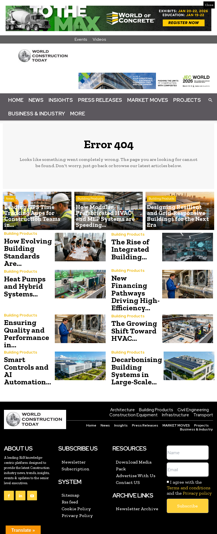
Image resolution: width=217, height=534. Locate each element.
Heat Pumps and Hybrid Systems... (23, 281)
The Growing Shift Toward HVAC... (132, 315)
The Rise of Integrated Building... (128, 249)
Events (81, 39)
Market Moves (147, 100)
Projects (187, 100)
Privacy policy (197, 471)
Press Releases (100, 100)
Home (15, 100)
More (77, 113)
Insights (61, 100)
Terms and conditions (189, 466)
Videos (99, 39)
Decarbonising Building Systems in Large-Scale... (134, 350)
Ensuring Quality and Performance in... (24, 316)
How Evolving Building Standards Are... (28, 249)
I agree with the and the (189, 466)
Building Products (90, 209)
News (36, 100)
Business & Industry (36, 113)
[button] (210, 99)
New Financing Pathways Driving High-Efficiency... (135, 282)
